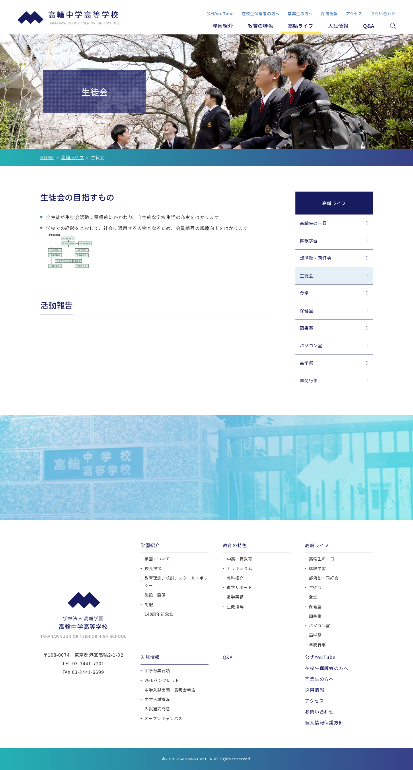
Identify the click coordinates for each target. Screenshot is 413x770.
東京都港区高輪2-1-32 (98, 654)
